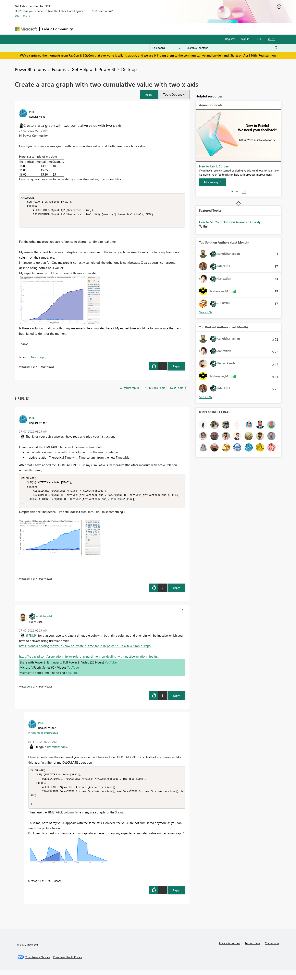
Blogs (153, 29)
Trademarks (272, 948)
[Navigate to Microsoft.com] (26, 29)
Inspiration (100, 29)
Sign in (245, 38)
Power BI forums (30, 69)
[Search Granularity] (166, 48)
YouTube (111, 665)
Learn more (22, 15)
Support (185, 29)
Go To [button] (271, 39)
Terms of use (252, 948)
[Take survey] (212, 182)
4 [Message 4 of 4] (31, 581)
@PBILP (31, 638)
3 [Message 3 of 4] (40, 885)
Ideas (116, 29)
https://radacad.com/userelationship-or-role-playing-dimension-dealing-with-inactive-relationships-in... (89, 659)
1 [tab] (232, 191)
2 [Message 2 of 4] (31, 689)
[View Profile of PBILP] (32, 112)
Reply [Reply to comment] (176, 590)
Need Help (37, 358)
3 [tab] (237, 191)
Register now (267, 55)
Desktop (129, 69)
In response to (43, 735)
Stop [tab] (244, 192)
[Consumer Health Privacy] (67, 961)
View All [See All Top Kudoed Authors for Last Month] (205, 397)
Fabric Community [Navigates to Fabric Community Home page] (57, 28)
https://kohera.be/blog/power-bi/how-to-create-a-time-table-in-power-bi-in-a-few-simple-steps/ (85, 649)
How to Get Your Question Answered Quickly (230, 222)
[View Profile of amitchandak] (44, 619)
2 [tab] (234, 191)
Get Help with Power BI (93, 69)
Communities (134, 29)
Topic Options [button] (172, 94)
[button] (149, 94)
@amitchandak (57, 750)
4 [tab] (239, 191)
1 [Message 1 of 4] (31, 368)
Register (230, 38)
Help (258, 38)
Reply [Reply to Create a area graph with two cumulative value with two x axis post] (176, 367)
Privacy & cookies (229, 948)
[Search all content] (232, 48)
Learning (168, 29)
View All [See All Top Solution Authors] (205, 312)
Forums (82, 29)
